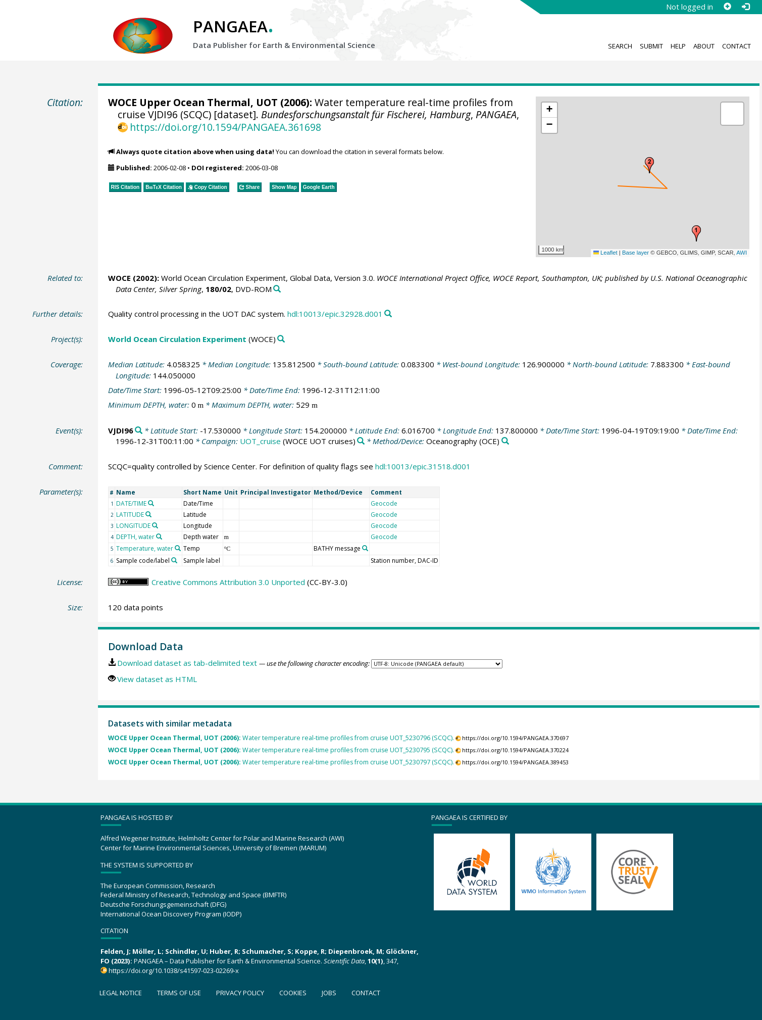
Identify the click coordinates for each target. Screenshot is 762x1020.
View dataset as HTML (157, 679)
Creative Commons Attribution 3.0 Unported (228, 582)
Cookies (293, 992)
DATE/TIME (131, 503)
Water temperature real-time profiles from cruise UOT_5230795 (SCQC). (281, 750)
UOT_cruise (260, 441)
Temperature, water (144, 548)
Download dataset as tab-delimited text (187, 663)
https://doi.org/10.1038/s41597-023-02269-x (174, 970)
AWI (741, 253)
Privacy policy (240, 992)
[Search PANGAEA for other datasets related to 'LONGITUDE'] (155, 525)
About (704, 46)
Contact (736, 46)
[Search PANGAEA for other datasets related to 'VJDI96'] (138, 430)
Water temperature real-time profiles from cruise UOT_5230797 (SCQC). (281, 762)
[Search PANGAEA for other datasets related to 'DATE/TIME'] (151, 503)
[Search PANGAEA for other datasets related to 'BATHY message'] (365, 548)
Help (678, 46)
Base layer (635, 253)
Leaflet (605, 253)
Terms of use (179, 992)
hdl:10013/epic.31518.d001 (423, 466)
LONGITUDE (133, 525)
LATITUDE (130, 514)
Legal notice (120, 992)
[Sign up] (727, 7)
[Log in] (745, 7)
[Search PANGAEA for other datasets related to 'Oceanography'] (505, 441)
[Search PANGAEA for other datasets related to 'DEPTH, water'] (159, 536)
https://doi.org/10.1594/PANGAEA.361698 (225, 127)
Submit (651, 46)
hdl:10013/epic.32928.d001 (335, 314)
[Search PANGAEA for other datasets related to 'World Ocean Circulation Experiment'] (281, 339)
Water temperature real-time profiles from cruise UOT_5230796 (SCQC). (281, 738)
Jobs (329, 992)
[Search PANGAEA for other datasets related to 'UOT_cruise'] (361, 441)
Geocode (384, 503)
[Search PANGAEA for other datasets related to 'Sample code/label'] (174, 560)
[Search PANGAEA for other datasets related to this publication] (277, 289)
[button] (696, 233)
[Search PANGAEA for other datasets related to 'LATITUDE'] (148, 514)
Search (620, 46)
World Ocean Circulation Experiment (177, 339)
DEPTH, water (135, 536)
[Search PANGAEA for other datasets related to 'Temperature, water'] (178, 548)
